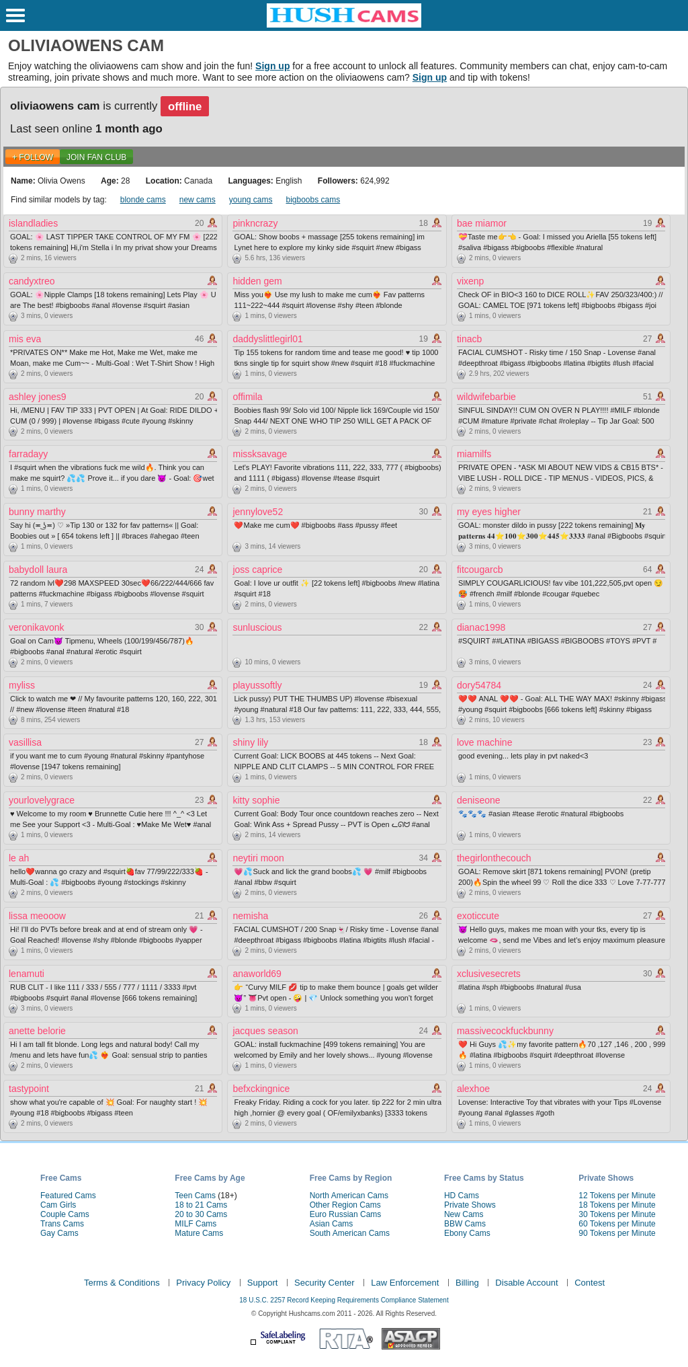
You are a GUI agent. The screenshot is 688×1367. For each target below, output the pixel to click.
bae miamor (482, 223)
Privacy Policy (203, 1283)
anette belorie (37, 1030)
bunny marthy (37, 511)
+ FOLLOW (32, 157)
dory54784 (479, 685)
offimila (247, 396)
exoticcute (478, 915)
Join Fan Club (96, 157)
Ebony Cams (467, 1233)
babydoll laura (38, 569)
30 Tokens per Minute (617, 1214)
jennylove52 (257, 511)
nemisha (250, 915)
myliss (22, 685)
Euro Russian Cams (346, 1214)
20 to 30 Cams (201, 1214)
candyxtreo (31, 281)
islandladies (33, 223)
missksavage (259, 453)
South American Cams (350, 1233)
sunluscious (257, 627)
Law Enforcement (405, 1283)
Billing (467, 1283)
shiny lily (250, 742)
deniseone (479, 800)
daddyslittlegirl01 (267, 339)
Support (262, 1283)
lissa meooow (37, 915)
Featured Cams (68, 1195)
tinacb (469, 339)
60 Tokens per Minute (617, 1223)
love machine (485, 742)
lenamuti (26, 973)
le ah (19, 858)
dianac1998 (481, 627)
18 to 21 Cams (201, 1205)
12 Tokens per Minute (617, 1195)
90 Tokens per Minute (617, 1233)
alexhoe (473, 1088)
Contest (589, 1283)
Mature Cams (199, 1233)
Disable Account (526, 1283)
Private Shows (470, 1205)
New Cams (464, 1214)
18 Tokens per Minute (617, 1205)
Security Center (324, 1283)
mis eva (25, 339)
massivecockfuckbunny (505, 1030)
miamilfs (474, 453)
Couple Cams (64, 1214)
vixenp (470, 281)
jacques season (265, 1030)
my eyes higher (489, 511)
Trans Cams (62, 1223)
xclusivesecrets (489, 973)
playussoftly (257, 685)
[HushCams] (344, 25)
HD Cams (461, 1195)
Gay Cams (59, 1233)
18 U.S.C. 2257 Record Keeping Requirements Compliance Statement (343, 1300)
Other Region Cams (345, 1205)
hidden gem (257, 281)
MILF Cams (195, 1223)
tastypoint (29, 1088)
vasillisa (25, 742)
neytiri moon (258, 858)
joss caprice (257, 569)
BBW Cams (465, 1223)
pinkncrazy (254, 223)
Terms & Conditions (122, 1283)
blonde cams (143, 199)
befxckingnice (261, 1088)
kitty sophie (256, 800)
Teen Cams (195, 1195)
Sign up (272, 66)
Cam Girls (58, 1205)
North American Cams (349, 1195)
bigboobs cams (313, 199)
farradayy (28, 453)
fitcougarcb (480, 569)
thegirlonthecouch (494, 858)
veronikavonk (36, 627)
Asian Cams (331, 1223)
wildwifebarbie (486, 396)
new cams (197, 199)
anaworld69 (256, 973)
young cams (251, 199)
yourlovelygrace (42, 800)
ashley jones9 (38, 396)
